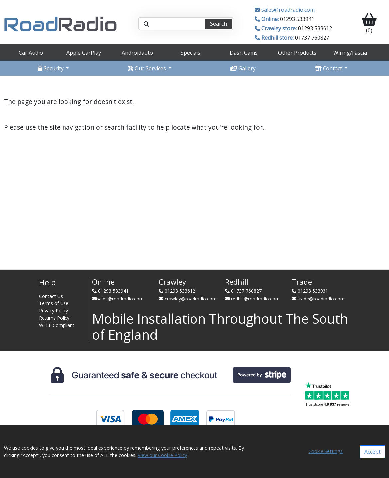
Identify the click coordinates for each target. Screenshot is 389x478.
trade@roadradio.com (321, 299)
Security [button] (51, 68)
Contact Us (51, 296)
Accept (372, 451)
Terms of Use (53, 303)
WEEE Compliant (56, 325)
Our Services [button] (147, 68)
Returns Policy (54, 318)
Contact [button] (329, 68)
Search (218, 23)
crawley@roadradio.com (191, 299)
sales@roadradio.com (288, 9)
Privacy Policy (53, 310)
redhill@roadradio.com (255, 299)
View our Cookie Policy (162, 455)
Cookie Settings (325, 451)
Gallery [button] (243, 68)
